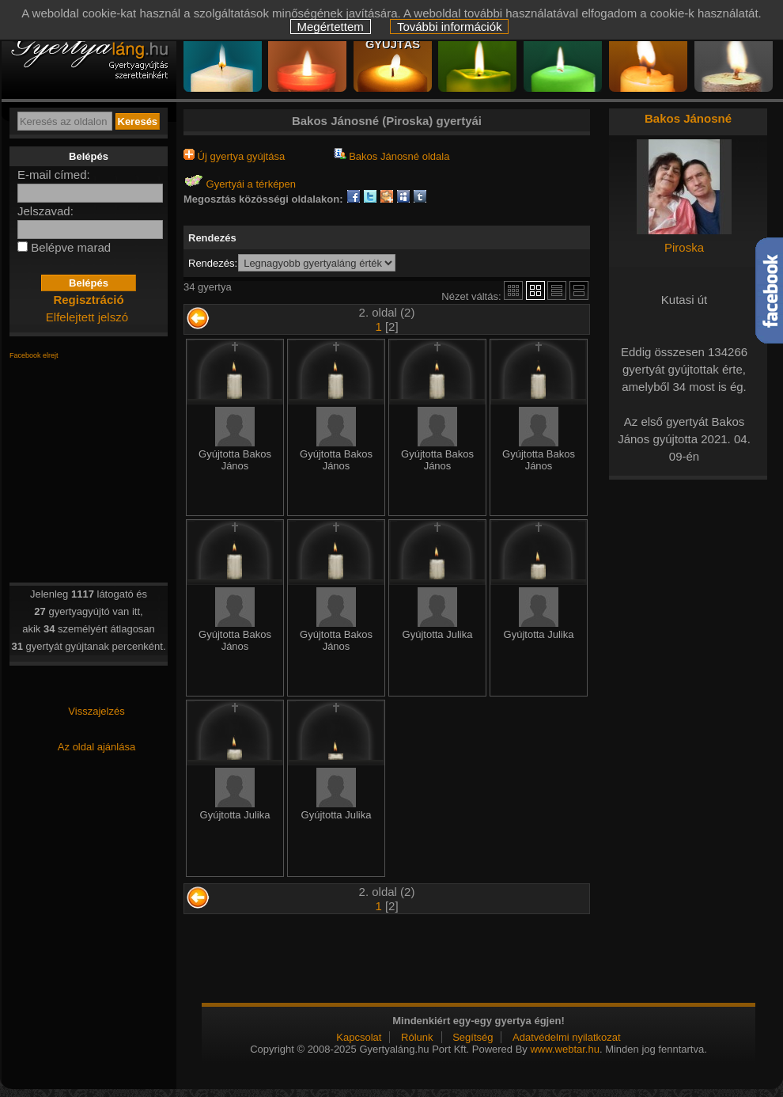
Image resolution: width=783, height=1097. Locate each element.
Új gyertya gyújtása (234, 156)
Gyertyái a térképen (239, 184)
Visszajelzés (96, 711)
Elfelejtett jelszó (87, 317)
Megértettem (330, 26)
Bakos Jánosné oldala (392, 156)
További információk (449, 26)
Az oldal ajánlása (96, 747)
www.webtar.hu (564, 1049)
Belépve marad (71, 247)
